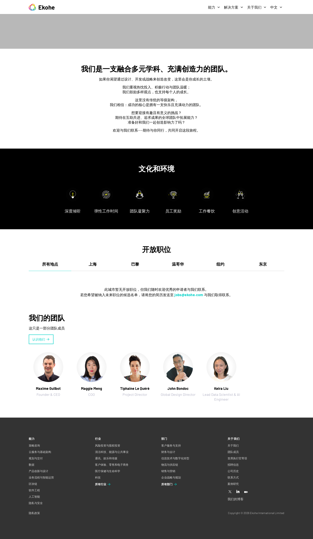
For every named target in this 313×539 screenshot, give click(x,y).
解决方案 (233, 7)
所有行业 (103, 484)
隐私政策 (34, 513)
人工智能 (34, 496)
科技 (98, 477)
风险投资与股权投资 (107, 445)
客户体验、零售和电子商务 (112, 464)
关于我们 (256, 7)
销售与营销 (168, 471)
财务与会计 (168, 452)
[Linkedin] (238, 492)
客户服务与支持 (171, 445)
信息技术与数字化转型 (175, 458)
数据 (31, 464)
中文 (276, 7)
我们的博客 (236, 499)
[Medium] (246, 492)
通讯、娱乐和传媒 (106, 458)
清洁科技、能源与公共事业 (112, 452)
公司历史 (233, 471)
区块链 (33, 483)
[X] (230, 492)
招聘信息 (233, 464)
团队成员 (233, 452)
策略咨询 (34, 445)
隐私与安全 (36, 503)
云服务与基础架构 (40, 452)
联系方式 (233, 477)
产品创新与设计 (38, 471)
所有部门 (169, 484)
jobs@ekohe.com (188, 295)
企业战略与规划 (171, 477)
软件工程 (34, 490)
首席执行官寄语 (237, 458)
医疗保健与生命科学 (107, 471)
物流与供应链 (169, 464)
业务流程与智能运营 (41, 477)
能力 (214, 7)
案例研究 (233, 483)
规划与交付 (36, 458)
